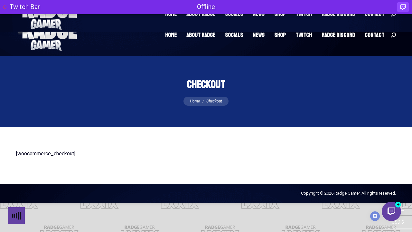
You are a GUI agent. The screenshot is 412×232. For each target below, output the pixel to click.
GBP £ (393, 224)
